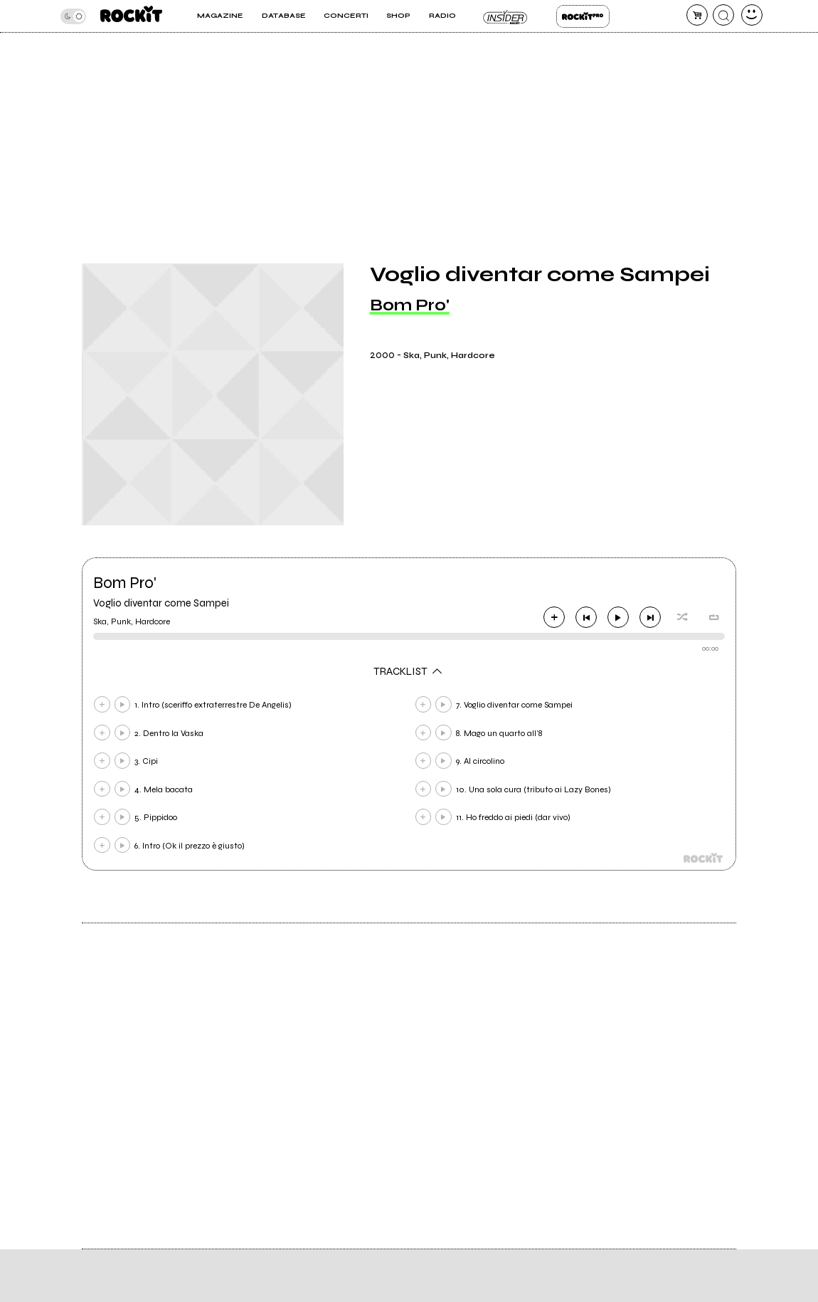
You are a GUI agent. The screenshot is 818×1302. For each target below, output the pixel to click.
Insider (506, 16)
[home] (131, 16)
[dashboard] (752, 15)
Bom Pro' (410, 305)
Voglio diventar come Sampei (161, 603)
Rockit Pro (583, 16)
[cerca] (723, 15)
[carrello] (697, 15)
